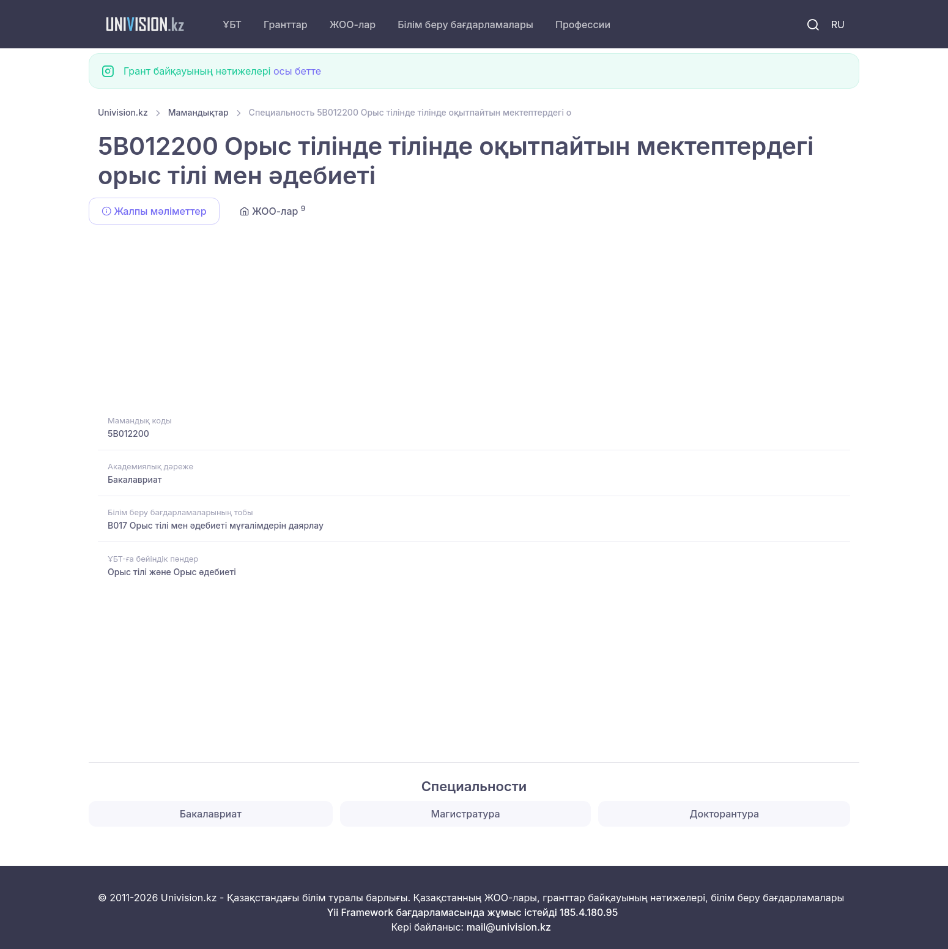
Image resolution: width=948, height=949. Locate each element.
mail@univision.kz (509, 927)
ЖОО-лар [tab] (273, 210)
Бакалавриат (135, 479)
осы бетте (297, 71)
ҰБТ (232, 24)
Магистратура (465, 814)
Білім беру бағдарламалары (465, 24)
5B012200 (128, 433)
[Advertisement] (465, 322)
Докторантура (724, 814)
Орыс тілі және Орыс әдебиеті (172, 572)
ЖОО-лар (353, 24)
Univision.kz (123, 112)
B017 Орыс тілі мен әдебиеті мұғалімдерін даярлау (216, 525)
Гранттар (286, 24)
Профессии (582, 24)
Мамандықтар (198, 112)
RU (838, 24)
